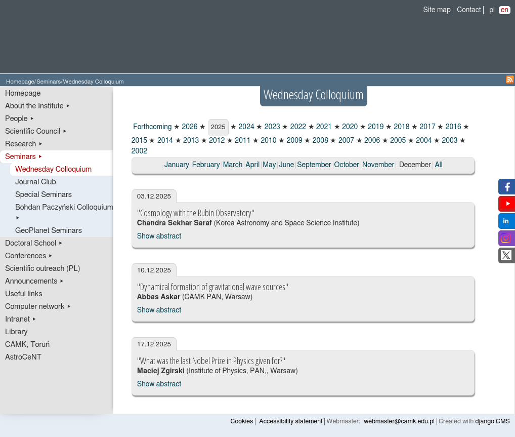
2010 (268, 140)
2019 (375, 127)
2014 (164, 140)
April (252, 165)
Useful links (23, 294)
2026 (189, 127)
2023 (271, 127)
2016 (452, 127)
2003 (449, 140)
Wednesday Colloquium (53, 169)
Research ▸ (24, 144)
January (176, 165)
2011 (242, 140)
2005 (397, 140)
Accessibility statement (290, 421)
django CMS (493, 421)
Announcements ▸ (34, 281)
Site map (437, 10)
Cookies (242, 421)
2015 (139, 140)
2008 (319, 140)
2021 (323, 127)
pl (492, 10)
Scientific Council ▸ (36, 131)
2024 (245, 127)
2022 (297, 127)
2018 (401, 127)
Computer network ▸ (38, 306)
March (233, 165)
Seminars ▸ (23, 157)
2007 (345, 140)
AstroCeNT (23, 357)
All (438, 165)
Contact (469, 10)
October (346, 165)
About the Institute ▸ (37, 106)
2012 (216, 140)
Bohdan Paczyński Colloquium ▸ (64, 213)
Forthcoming (152, 127)
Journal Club (35, 182)
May (269, 165)
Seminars (48, 82)
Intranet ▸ (20, 319)
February (206, 165)
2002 (139, 151)
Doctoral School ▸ (34, 243)
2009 (294, 140)
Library (16, 332)
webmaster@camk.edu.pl (399, 421)
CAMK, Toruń (27, 344)
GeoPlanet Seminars (48, 230)
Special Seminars (43, 194)
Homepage (20, 82)
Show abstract (159, 236)
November (378, 165)
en (504, 10)
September (314, 165)
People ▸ (19, 119)
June (286, 165)
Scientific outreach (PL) (42, 268)
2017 (427, 127)
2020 (349, 127)
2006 (371, 140)
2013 (190, 140)
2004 (423, 140)
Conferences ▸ (29, 256)
